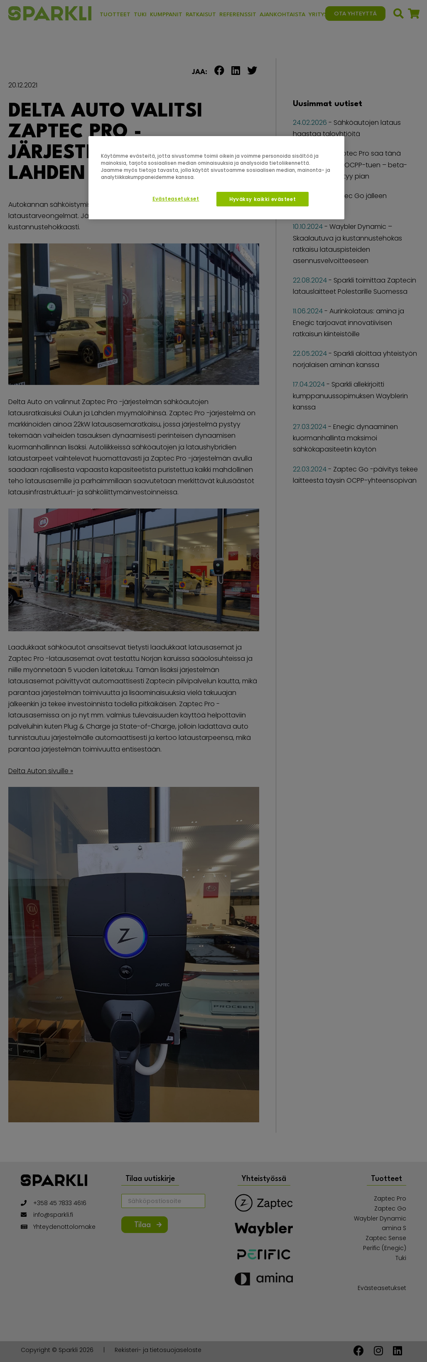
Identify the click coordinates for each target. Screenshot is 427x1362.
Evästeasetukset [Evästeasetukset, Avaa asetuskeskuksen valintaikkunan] (175, 199)
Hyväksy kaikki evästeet (262, 199)
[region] (216, 177)
